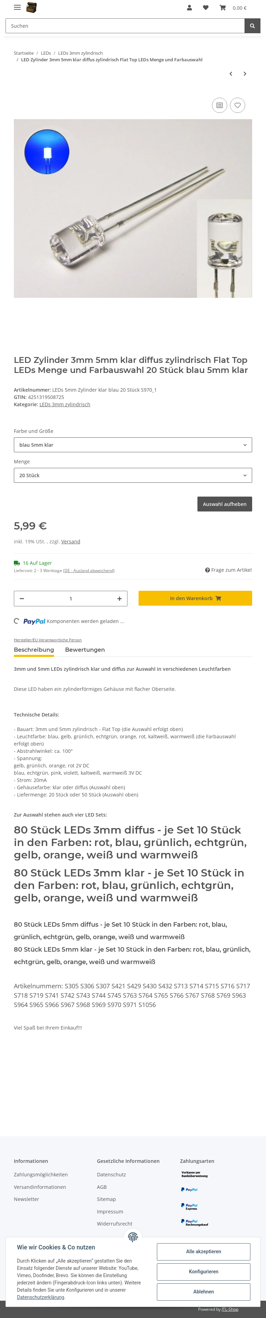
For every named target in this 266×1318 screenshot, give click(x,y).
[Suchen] (125, 25)
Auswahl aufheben (225, 504)
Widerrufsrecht (114, 1223)
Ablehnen (203, 1291)
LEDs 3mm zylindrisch (64, 404)
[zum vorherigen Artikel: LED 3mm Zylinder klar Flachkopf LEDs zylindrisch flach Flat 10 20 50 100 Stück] (231, 73)
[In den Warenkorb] (195, 598)
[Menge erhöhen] (119, 598)
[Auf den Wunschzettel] (237, 105)
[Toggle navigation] (17, 4)
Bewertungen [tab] (85, 650)
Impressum (110, 1211)
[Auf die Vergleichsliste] (219, 105)
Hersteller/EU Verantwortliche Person (48, 639)
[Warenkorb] (233, 8)
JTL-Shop (230, 1309)
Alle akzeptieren (203, 1251)
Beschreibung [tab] (34, 650)
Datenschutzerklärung (40, 1297)
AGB (102, 1187)
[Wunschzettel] (205, 8)
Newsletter (26, 1199)
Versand (70, 541)
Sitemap (106, 1199)
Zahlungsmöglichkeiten (41, 1174)
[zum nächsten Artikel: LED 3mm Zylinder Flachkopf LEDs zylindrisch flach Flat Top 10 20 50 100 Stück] (245, 73)
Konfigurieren (203, 1271)
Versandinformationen (40, 1187)
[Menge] (70, 598)
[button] (189, 8)
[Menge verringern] (21, 598)
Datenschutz (111, 1174)
